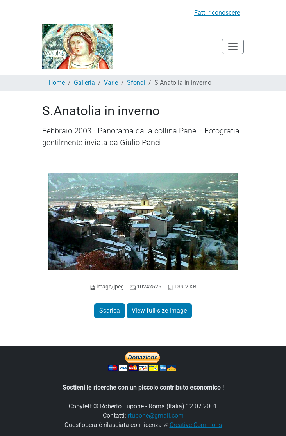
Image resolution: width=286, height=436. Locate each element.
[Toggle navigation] (233, 46)
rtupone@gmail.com (155, 415)
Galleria (84, 82)
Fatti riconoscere (217, 12)
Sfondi (136, 82)
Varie (111, 82)
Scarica (109, 310)
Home (56, 82)
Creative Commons (196, 425)
